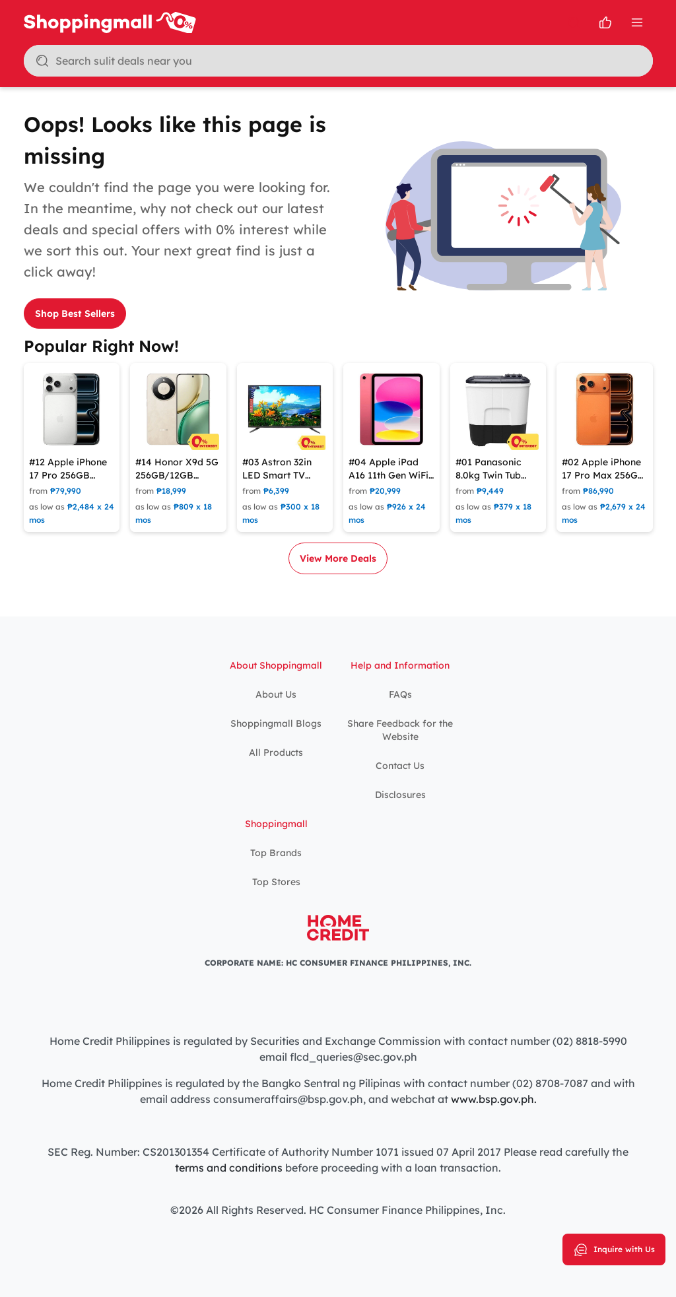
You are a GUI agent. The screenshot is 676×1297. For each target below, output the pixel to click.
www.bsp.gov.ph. (494, 1099)
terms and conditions (229, 1167)
